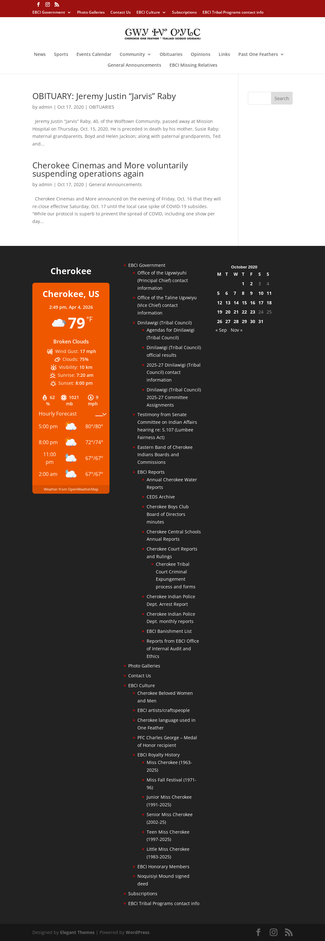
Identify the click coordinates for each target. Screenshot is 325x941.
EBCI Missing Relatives (193, 65)
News (40, 54)
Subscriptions (184, 12)
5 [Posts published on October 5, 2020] (218, 293)
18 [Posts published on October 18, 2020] (269, 303)
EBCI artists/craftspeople (163, 710)
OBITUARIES (101, 107)
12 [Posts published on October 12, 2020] (219, 303)
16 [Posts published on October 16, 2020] (252, 303)
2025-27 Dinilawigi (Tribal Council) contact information (174, 372)
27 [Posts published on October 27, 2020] (227, 321)
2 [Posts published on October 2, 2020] (251, 284)
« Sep (221, 330)
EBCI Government (48, 12)
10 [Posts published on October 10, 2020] (260, 293)
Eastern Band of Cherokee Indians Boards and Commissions (165, 454)
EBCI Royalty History (158, 755)
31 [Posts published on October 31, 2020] (260, 321)
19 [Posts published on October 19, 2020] (219, 312)
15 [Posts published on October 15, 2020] (244, 303)
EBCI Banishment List (169, 631)
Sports (61, 54)
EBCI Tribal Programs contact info (232, 12)
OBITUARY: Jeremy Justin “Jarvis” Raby (104, 96)
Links (224, 54)
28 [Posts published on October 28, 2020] (236, 321)
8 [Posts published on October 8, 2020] (243, 293)
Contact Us (120, 12)
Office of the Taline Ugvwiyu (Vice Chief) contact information (167, 305)
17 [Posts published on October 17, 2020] (260, 303)
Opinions (200, 54)
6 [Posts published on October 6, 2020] (226, 293)
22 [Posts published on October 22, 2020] (244, 312)
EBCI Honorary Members (163, 866)
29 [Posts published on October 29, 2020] (244, 321)
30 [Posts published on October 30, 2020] (252, 321)
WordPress (137, 932)
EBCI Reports (151, 472)
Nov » (236, 330)
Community (132, 54)
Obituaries (171, 54)
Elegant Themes (77, 932)
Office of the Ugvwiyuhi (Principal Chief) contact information (162, 280)
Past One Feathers (258, 54)
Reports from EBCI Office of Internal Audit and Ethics (173, 648)
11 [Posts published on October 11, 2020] (269, 293)
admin (45, 107)
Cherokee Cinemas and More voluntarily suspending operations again (110, 169)
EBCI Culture (148, 12)
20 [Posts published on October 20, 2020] (227, 312)
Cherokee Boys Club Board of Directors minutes (168, 514)
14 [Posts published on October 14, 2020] (236, 303)
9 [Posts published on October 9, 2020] (251, 293)
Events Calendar (93, 54)
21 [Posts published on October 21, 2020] (236, 312)
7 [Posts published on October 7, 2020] (235, 293)
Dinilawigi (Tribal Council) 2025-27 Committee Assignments (174, 397)
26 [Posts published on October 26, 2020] (219, 321)
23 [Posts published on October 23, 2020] (252, 312)
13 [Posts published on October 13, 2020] (227, 303)
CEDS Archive (161, 497)
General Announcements (134, 65)
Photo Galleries (91, 12)
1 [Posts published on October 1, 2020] (243, 284)
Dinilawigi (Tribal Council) (164, 323)
